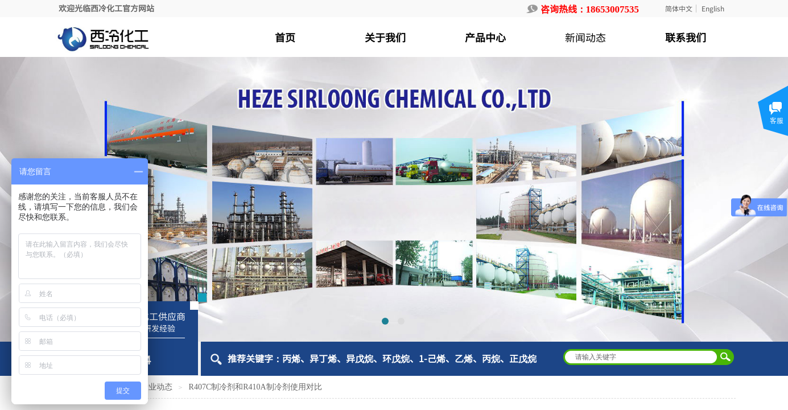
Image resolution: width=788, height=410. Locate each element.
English (713, 9)
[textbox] (641, 357)
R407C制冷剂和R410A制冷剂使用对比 (255, 387)
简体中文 (678, 9)
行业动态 (156, 387)
